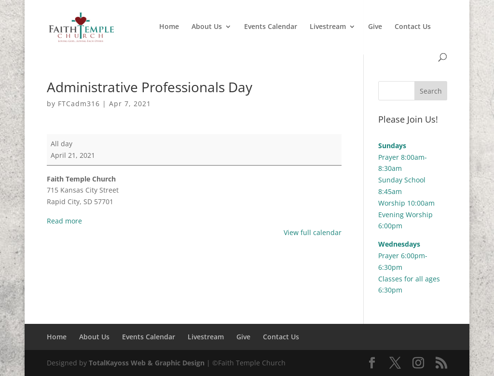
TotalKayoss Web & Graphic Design (147, 362)
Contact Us (413, 27)
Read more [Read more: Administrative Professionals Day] (64, 220)
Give (375, 27)
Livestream (328, 27)
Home (169, 27)
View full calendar (313, 232)
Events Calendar (270, 27)
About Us (207, 27)
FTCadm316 (79, 103)
